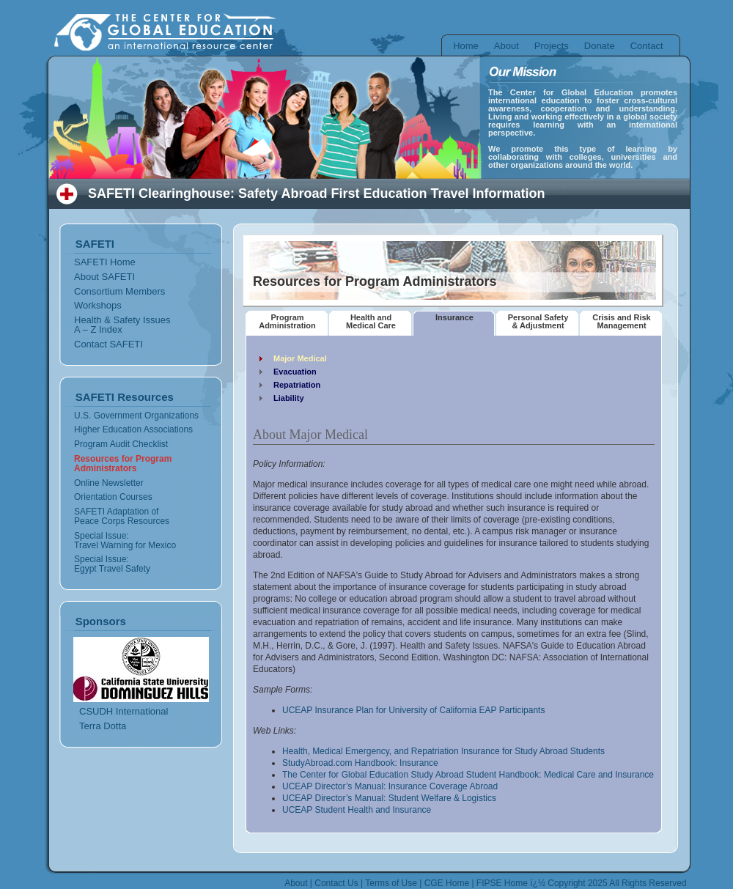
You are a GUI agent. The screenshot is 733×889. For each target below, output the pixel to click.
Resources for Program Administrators (123, 463)
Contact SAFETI (108, 344)
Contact (646, 45)
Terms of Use (391, 883)
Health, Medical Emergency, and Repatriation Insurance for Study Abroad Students (443, 751)
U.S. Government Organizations (136, 415)
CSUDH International (123, 711)
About (506, 45)
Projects (551, 45)
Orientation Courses (113, 497)
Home (466, 45)
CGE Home (446, 883)
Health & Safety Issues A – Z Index (122, 324)
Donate (599, 45)
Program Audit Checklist (121, 444)
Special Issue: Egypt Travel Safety (112, 564)
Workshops (98, 305)
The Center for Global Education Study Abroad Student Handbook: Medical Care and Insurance (468, 775)
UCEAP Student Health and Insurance (356, 810)
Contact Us (336, 883)
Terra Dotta (102, 725)
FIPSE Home (502, 883)
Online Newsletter (109, 483)
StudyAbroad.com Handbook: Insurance (360, 763)
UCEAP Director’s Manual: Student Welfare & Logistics (389, 798)
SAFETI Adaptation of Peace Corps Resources (121, 516)
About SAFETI (104, 276)
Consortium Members (119, 291)
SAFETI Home (105, 262)
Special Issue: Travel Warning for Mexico (125, 540)
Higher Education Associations (133, 429)
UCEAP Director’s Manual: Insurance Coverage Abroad (390, 786)
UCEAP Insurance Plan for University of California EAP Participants (413, 710)
